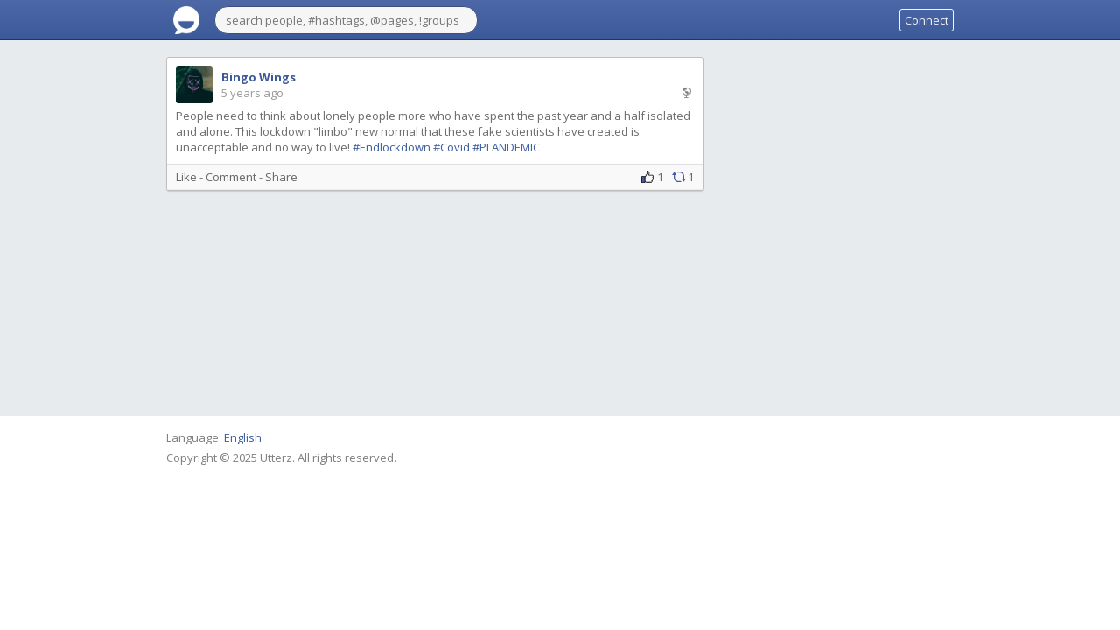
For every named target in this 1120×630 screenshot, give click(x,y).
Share (281, 177)
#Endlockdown (391, 147)
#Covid (451, 147)
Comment (231, 177)
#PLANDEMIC (506, 147)
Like (186, 177)
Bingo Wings (258, 77)
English (243, 437)
